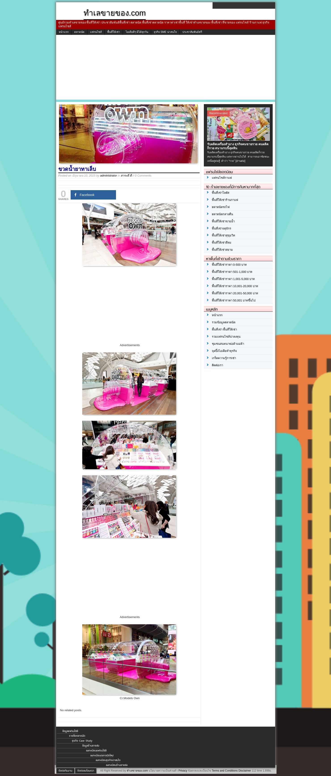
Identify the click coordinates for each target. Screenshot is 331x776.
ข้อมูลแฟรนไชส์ (70, 731)
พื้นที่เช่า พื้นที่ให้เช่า (224, 329)
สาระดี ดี (126, 175)
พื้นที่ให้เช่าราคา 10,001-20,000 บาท (235, 286)
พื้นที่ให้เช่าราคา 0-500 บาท (229, 264)
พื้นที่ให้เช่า (113, 32)
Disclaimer (244, 770)
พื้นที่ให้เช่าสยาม (222, 249)
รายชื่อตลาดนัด (77, 736)
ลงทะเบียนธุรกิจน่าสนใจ (108, 760)
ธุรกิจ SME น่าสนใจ (165, 32)
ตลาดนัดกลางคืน (222, 214)
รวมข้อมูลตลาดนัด (223, 322)
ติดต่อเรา (217, 365)
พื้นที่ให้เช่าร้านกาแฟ (225, 200)
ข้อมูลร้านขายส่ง (90, 745)
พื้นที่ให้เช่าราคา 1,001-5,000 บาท (233, 279)
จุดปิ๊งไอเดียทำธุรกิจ (224, 351)
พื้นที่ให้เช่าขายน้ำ (223, 221)
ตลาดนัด (79, 32)
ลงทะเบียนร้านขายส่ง (117, 765)
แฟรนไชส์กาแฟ (222, 177)
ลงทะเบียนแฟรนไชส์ (96, 750)
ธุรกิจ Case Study (82, 740)
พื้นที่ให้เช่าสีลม (221, 242)
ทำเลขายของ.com (137, 770)
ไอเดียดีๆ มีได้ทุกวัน (137, 32)
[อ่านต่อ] (240, 160)
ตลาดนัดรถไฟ (221, 207)
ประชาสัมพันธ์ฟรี (192, 32)
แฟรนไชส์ (96, 32)
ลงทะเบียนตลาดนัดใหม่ (102, 755)
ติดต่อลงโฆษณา (85, 770)
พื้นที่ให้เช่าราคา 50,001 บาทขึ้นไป (234, 300)
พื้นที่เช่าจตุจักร (221, 228)
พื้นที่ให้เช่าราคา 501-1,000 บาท (232, 271)
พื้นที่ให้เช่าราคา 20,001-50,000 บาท (235, 293)
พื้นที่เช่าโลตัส (220, 192)
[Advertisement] (165, 68)
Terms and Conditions (225, 770)
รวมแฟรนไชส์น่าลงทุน (226, 336)
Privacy (182, 770)
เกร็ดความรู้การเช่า (224, 358)
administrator (108, 175)
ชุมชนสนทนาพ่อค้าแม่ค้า (228, 343)
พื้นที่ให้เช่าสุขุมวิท (223, 235)
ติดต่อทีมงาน (65, 770)
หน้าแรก (64, 32)
